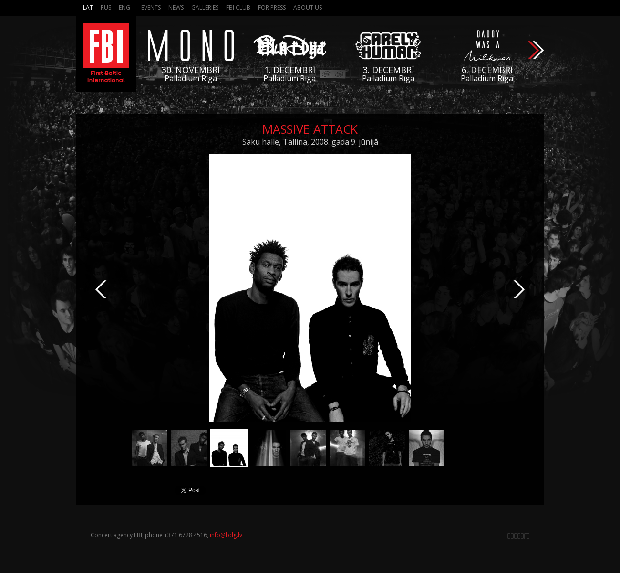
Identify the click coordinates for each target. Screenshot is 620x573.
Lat (88, 7)
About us (307, 7)
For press (272, 7)
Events (151, 7)
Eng (124, 7)
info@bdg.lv (226, 535)
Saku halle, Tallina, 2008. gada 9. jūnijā (310, 142)
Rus (106, 7)
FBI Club (238, 7)
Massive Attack (310, 129)
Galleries (204, 7)
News (176, 7)
